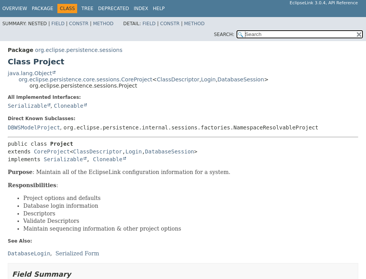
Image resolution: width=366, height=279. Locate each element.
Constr (78, 23)
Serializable (27, 106)
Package (42, 8)
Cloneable (68, 106)
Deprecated (113, 8)
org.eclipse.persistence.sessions (78, 50)
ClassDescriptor (178, 79)
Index (141, 8)
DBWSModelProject (34, 127)
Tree (87, 8)
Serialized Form (77, 253)
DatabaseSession (241, 79)
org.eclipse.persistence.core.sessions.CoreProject (85, 79)
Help (159, 8)
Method (103, 23)
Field (57, 23)
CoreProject (52, 151)
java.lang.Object (30, 73)
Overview (14, 8)
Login (208, 79)
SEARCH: (224, 34)
